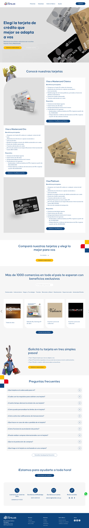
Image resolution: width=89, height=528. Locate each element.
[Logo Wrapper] (10, 4)
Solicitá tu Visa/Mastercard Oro (16, 173)
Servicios (45, 525)
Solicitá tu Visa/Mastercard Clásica (58, 121)
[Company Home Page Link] (10, 517)
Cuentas (45, 521)
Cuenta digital (31, 521)
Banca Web (31, 523)
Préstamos (45, 523)
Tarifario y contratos (63, 523)
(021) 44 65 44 (35, 498)
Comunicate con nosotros (44, 475)
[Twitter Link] (75, 520)
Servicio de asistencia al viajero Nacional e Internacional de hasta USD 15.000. (24, 148)
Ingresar (80, 3)
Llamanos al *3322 (17, 499)
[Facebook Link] (79, 520)
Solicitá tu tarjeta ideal (44, 260)
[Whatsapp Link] (86, 494)
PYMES (45, 520)
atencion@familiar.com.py (53, 498)
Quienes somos (62, 520)
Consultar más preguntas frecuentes (44, 455)
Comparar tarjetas (31, 47)
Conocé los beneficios (44, 332)
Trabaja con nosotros (64, 521)
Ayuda (60, 4)
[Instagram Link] (77, 520)
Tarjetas (30, 520)
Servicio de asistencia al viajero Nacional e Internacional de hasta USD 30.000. (65, 202)
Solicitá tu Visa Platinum (55, 228)
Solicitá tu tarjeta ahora (12, 47)
